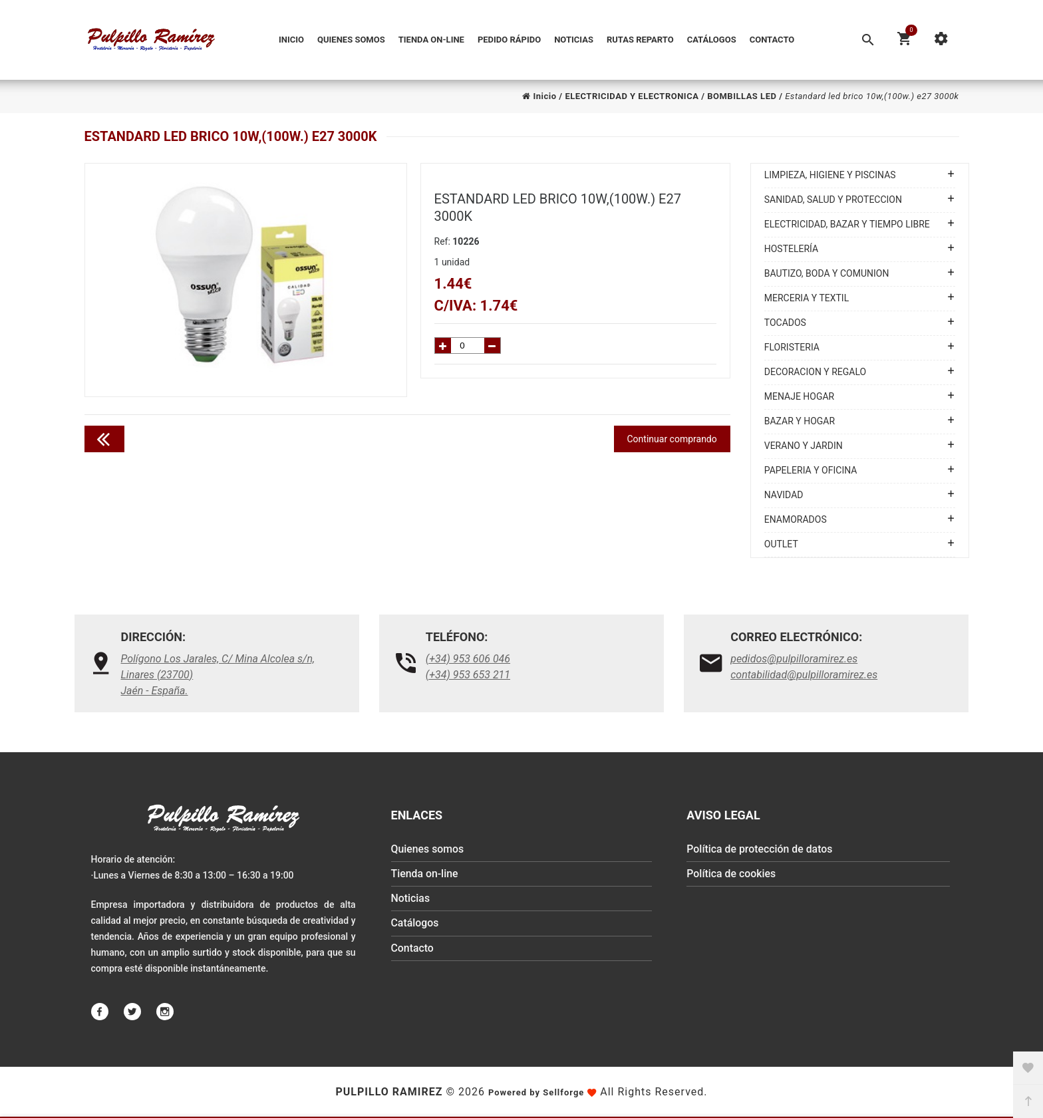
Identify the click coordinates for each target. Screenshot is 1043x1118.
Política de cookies (731, 875)
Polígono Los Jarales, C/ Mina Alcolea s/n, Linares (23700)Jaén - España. (218, 674)
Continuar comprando (672, 439)
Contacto (772, 40)
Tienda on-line (431, 40)
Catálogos (711, 40)
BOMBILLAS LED (741, 96)
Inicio (291, 40)
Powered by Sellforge (536, 1092)
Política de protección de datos (759, 849)
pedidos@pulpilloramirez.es (793, 658)
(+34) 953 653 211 (468, 674)
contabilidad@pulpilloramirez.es (803, 674)
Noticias (573, 40)
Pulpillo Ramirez (388, 1091)
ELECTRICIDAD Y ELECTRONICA (631, 96)
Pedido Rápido (509, 40)
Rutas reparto (640, 40)
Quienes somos (351, 40)
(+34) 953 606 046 (468, 658)
